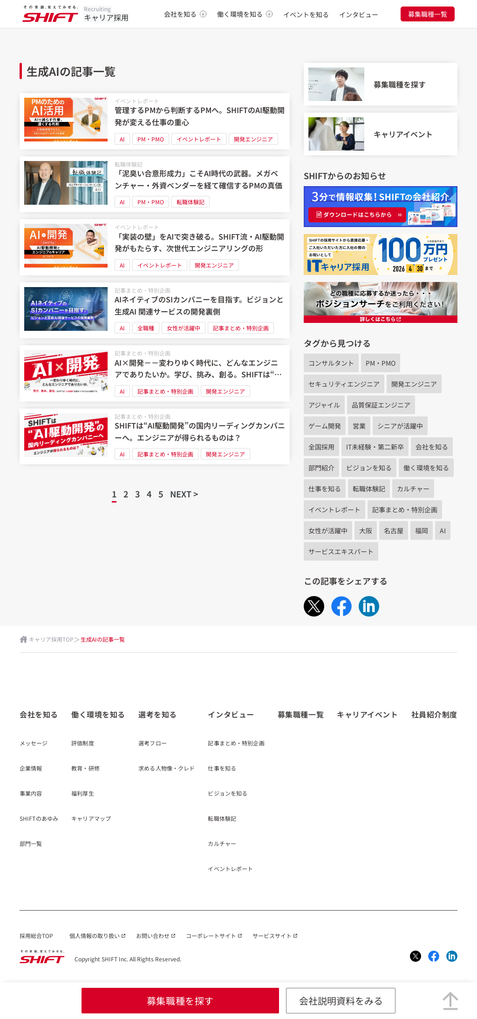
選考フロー (152, 743)
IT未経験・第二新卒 (375, 446)
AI (122, 139)
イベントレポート (137, 101)
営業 (359, 425)
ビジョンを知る (369, 467)
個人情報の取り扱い (94, 935)
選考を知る (157, 714)
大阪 (365, 530)
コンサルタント (331, 363)
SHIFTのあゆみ (39, 819)
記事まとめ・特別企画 (142, 290)
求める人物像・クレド (166, 768)
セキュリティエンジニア (344, 384)
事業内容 (31, 794)
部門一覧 (31, 844)
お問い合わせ (153, 935)
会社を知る (185, 14)
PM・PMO (150, 139)
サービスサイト (272, 935)
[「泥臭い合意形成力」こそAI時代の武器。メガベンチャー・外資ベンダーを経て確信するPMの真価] (155, 184)
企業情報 (31, 768)
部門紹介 (321, 467)
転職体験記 (129, 164)
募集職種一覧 (427, 14)
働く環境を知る (245, 14)
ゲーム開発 (324, 425)
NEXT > (184, 494)
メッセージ (34, 743)
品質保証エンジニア (381, 404)
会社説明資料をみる (341, 1000)
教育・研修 (85, 768)
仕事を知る (324, 488)
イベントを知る (306, 14)
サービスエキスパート (341, 551)
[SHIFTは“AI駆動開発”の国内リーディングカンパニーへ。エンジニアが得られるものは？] (155, 437)
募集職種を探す (180, 1000)
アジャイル (324, 404)
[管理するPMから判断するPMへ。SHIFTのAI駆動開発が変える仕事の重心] (155, 121)
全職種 (145, 328)
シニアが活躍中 (400, 425)
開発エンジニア (253, 139)
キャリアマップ (91, 819)
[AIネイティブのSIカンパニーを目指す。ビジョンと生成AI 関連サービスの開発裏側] (155, 310)
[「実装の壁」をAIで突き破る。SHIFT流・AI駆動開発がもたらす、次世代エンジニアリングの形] (155, 247)
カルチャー (413, 488)
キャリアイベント (367, 714)
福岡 (421, 530)
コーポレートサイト (211, 935)
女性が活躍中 (183, 328)
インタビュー (358, 14)
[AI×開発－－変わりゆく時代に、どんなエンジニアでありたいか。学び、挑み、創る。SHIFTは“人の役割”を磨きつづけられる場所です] (155, 373)
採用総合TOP (36, 935)
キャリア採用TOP (51, 639)
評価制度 (82, 743)
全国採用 (321, 446)
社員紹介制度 (434, 714)
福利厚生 (82, 794)
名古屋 (393, 530)
